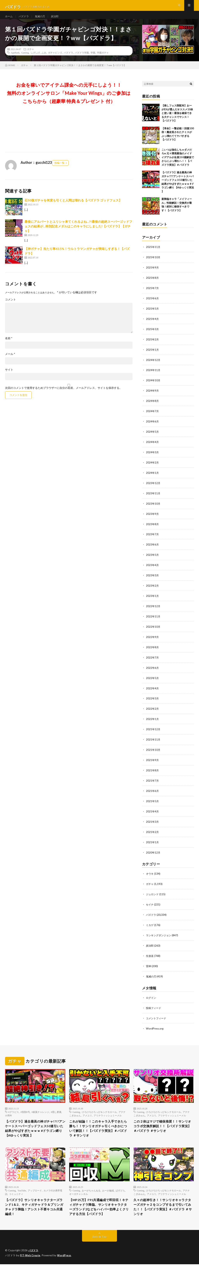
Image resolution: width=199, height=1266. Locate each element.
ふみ (44, 59)
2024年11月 (153, 374)
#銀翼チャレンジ (40, 1104)
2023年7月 (152, 535)
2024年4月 (152, 444)
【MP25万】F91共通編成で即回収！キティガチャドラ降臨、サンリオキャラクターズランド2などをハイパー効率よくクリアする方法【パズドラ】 (99, 1205)
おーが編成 (108, 1185)
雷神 (148, 959)
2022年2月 (152, 706)
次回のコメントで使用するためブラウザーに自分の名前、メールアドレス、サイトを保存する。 (63, 394)
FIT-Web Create (30, 1257)
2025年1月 (152, 354)
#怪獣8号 (25, 1104)
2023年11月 (153, 495)
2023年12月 (153, 485)
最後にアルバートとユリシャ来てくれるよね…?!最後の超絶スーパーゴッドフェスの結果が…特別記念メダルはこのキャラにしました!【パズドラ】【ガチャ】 (78, 232)
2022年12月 (153, 606)
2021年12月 (153, 726)
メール (10, 360)
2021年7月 (152, 777)
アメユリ (87, 1108)
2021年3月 (152, 817)
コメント (10, 305)
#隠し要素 (56, 1104)
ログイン (151, 990)
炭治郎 (57, 19)
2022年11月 (153, 616)
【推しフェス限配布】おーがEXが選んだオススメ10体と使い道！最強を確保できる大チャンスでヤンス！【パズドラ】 (177, 119)
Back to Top (99, 1238)
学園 (93, 59)
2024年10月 (153, 384)
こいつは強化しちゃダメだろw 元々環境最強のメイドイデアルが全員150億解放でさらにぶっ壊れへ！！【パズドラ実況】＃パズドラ (177, 163)
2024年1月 (152, 474)
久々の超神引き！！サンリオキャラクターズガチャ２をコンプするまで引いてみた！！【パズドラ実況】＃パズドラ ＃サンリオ (162, 1203)
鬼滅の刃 (41, 19)
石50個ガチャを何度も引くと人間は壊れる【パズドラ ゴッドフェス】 (73, 206)
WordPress (65, 1257)
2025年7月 (152, 293)
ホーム (9, 19)
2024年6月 (152, 424)
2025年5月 (152, 313)
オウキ (150, 869)
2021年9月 (152, 757)
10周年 (8, 1108)
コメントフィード (157, 1011)
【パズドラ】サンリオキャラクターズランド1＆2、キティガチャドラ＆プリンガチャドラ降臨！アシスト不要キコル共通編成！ (34, 1203)
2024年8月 (152, 404)
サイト (9, 376)
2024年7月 (152, 414)
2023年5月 (152, 555)
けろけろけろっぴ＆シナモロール (99, 1104)
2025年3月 (152, 333)
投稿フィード (154, 1001)
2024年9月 (152, 394)
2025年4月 (152, 323)
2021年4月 (152, 807)
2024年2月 (152, 464)
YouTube (21, 1185)
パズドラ (24, 19)
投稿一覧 (59, 169)
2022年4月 (152, 686)
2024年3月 (152, 454)
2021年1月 (152, 837)
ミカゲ (150, 919)
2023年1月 (152, 595)
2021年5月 (152, 797)
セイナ (150, 899)
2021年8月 (152, 767)
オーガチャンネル (78, 1188)
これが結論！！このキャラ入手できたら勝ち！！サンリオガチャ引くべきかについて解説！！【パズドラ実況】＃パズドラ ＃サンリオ (98, 1122)
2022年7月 (152, 656)
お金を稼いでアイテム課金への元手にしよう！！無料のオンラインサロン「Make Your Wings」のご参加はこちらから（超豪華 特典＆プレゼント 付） (69, 99)
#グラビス (13, 1104)
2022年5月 (152, 676)
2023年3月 (152, 575)
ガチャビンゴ (55, 59)
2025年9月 (152, 273)
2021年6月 (152, 787)
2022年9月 (152, 636)
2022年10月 (153, 626)
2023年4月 (152, 565)
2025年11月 (153, 253)
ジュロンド (153, 889)
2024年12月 (153, 364)
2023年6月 (152, 545)
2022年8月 (152, 646)
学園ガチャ (103, 59)
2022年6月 (152, 666)
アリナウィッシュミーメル (108, 1108)
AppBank (15, 59)
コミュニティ (16, 1188)
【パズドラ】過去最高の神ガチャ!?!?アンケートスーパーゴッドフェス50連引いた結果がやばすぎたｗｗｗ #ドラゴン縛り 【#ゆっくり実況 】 (35, 1122)
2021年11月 (153, 737)
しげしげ (35, 59)
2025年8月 (152, 283)
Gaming (25, 59)
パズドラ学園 (82, 59)
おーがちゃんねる (91, 1185)
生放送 (150, 949)
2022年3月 (152, 696)
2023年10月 (153, 505)
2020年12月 (153, 847)
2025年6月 (152, 303)
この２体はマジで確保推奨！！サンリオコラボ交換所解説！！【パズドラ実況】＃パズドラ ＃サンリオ (162, 1119)
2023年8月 (152, 525)
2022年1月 (152, 716)
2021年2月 (152, 827)
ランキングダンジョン (159, 929)
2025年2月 (152, 343)
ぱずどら (120, 1185)
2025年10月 (153, 263)
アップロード (35, 1185)
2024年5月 (152, 434)
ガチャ (30, 55)
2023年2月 (152, 585)
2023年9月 (152, 515)
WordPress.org (155, 1021)
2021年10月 (153, 747)
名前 (8, 344)
